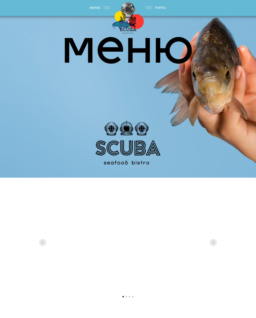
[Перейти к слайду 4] (133, 296)
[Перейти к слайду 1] (123, 296)
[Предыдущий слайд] (42, 242)
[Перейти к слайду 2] (126, 296)
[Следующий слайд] (213, 242)
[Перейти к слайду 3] (129, 296)
